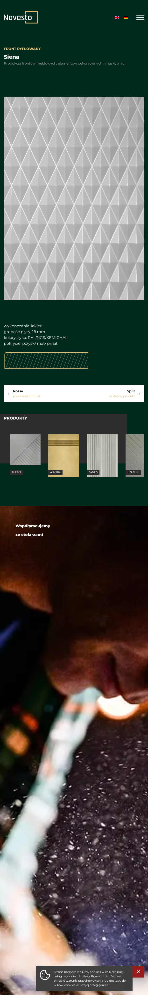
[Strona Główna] (21, 17)
